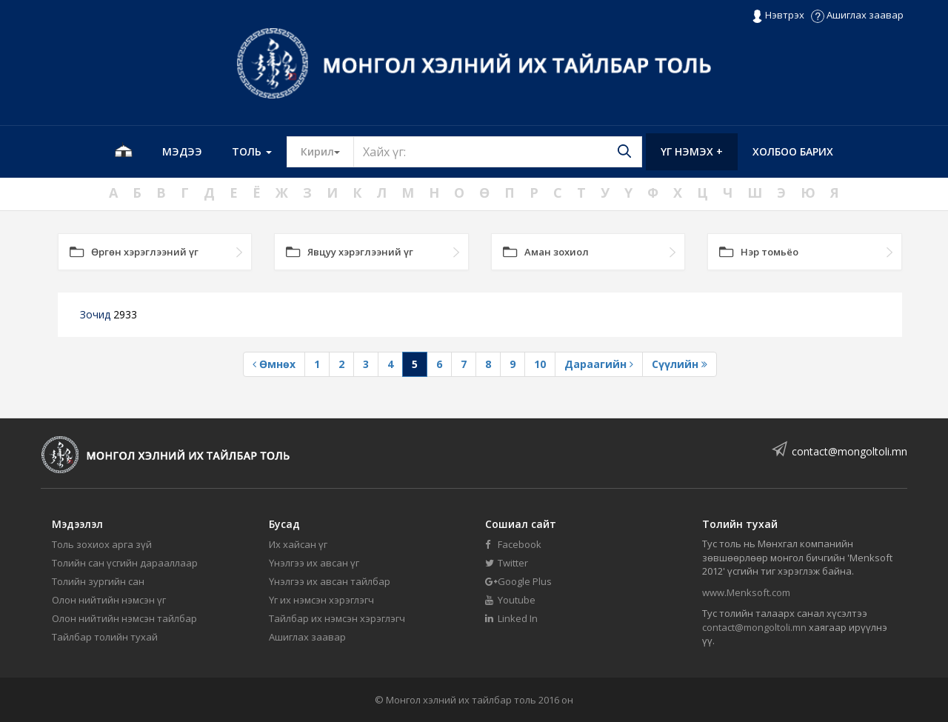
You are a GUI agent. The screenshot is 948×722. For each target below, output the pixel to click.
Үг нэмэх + (692, 151)
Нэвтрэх (778, 15)
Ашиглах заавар (857, 14)
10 (540, 364)
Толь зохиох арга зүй (102, 544)
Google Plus (518, 581)
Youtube (510, 599)
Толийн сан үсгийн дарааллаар (125, 562)
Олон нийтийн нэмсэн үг (109, 599)
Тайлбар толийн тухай (105, 637)
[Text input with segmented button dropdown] (497, 151)
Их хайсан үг (298, 544)
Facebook (513, 544)
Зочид (108, 314)
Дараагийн (598, 364)
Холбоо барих (792, 151)
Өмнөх (274, 364)
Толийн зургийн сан (98, 581)
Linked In (511, 618)
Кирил (327, 151)
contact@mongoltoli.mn (849, 451)
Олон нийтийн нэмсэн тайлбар (124, 618)
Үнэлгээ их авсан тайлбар (329, 581)
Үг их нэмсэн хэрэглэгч (321, 599)
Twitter (506, 562)
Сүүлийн (679, 364)
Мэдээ (182, 151)
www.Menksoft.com (746, 592)
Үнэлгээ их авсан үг (314, 562)
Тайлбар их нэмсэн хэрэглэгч (337, 618)
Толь (252, 151)
